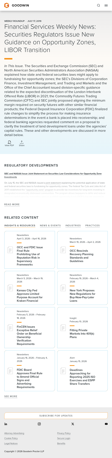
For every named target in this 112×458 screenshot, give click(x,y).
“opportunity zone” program (39, 189)
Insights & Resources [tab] (19, 225)
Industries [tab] (73, 225)
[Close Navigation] (106, 5)
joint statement (53, 182)
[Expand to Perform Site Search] (98, 5)
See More (10, 396)
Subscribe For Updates (56, 415)
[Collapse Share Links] (21, 144)
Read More (12, 204)
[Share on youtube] (106, 424)
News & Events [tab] (50, 225)
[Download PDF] (9, 144)
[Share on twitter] (72, 424)
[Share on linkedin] (5, 424)
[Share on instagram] (39, 424)
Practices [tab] (92, 225)
